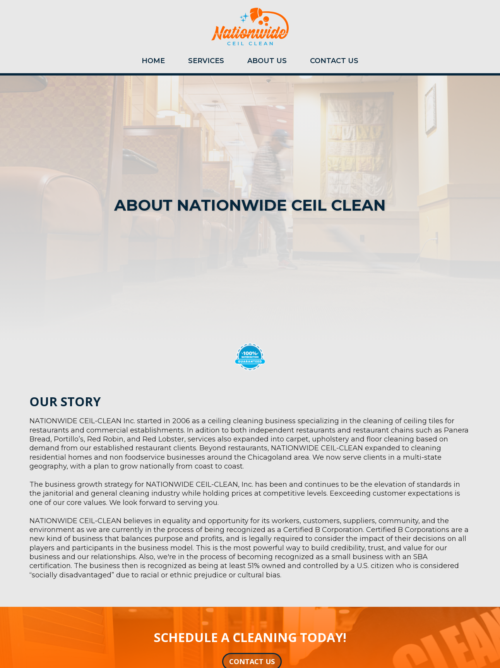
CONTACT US (334, 61)
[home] (250, 28)
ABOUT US (267, 61)
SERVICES (206, 61)
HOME (153, 61)
